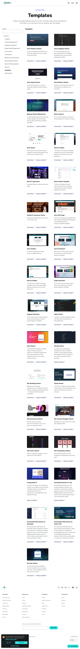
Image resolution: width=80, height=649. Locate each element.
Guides (24, 614)
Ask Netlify (73, 646)
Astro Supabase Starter (61, 49)
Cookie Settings (31, 636)
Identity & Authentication (12, 57)
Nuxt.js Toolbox (32, 280)
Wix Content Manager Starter (64, 419)
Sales (63, 597)
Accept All (21, 642)
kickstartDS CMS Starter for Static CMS (63, 523)
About (43, 597)
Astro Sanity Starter (33, 82)
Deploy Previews (6, 600)
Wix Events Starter (33, 451)
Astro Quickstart (59, 249)
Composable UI (32, 482)
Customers (44, 606)
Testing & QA (8, 73)
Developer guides (26, 606)
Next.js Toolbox (59, 148)
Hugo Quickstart (59, 280)
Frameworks (8, 54)
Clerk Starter (31, 346)
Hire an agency (26, 617)
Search (4, 29)
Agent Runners (6, 597)
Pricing (4, 617)
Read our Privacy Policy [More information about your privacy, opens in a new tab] (11, 639)
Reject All (8, 642)
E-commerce (8, 51)
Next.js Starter (59, 114)
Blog (43, 603)
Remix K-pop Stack (33, 181)
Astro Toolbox (31, 249)
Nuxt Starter (31, 148)
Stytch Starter (59, 383)
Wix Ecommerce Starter (35, 419)
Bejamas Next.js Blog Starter (36, 114)
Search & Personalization (12, 64)
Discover (6, 36)
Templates (8, 70)
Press (43, 614)
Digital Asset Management (12, 48)
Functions (5, 603)
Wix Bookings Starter (34, 383)
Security (7, 67)
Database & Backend (11, 45)
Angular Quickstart (33, 314)
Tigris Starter (58, 314)
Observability (5, 606)
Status (23, 600)
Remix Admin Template (61, 181)
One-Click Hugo (59, 215)
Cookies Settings (15, 645)
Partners (44, 608)
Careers (44, 611)
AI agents (7, 39)
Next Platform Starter (61, 82)
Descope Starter (32, 563)
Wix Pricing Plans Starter (62, 451)
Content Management (11, 42)
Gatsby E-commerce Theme (36, 215)
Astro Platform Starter (34, 49)
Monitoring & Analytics (11, 61)
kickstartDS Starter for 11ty (63, 482)
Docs (23, 597)
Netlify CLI (5, 611)
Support (24, 603)
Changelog (25, 608)
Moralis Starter (59, 346)
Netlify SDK (5, 614)
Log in (72, 3)
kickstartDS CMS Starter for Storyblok (36, 523)
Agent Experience (46, 600)
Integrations (25, 611)
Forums (63, 606)
